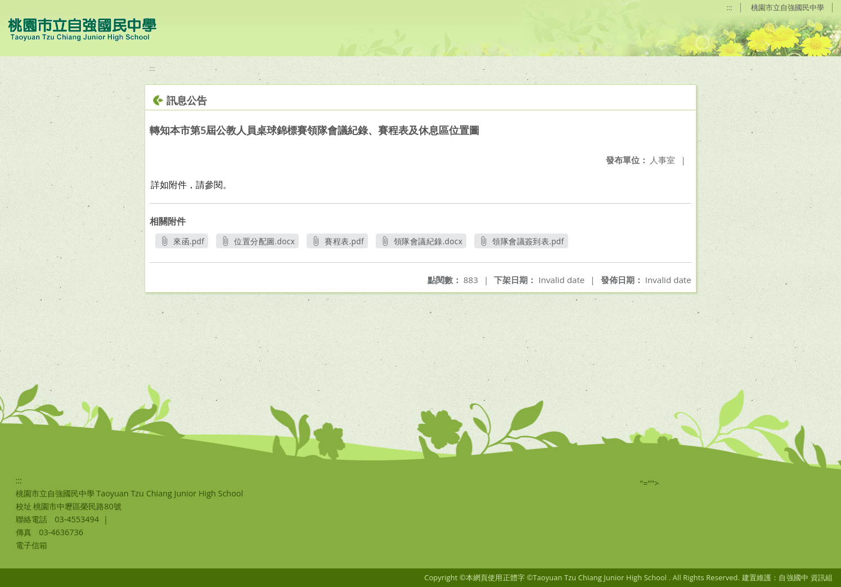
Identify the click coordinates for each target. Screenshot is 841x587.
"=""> (649, 483)
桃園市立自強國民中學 (787, 7)
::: (729, 7)
